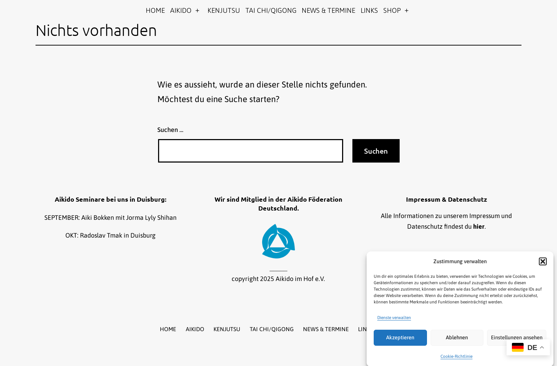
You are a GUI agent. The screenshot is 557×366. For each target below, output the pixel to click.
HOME (155, 10)
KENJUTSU (223, 10)
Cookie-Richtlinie (456, 359)
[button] (542, 264)
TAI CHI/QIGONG (271, 10)
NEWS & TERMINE (328, 10)
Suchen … (170, 129)
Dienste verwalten (394, 320)
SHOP (392, 10)
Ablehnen (457, 341)
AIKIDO (180, 10)
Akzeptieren (400, 341)
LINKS (369, 10)
